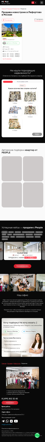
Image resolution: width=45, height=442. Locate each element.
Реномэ (4, 234)
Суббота (9, 234)
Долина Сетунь (29, 234)
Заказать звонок (10, 402)
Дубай (8, 3)
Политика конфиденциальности (10, 428)
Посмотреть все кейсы (22, 266)
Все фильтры (8, 20)
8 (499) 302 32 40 (10, 399)
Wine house (37, 236)
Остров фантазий (37, 234)
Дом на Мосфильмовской (19, 234)
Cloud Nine (5, 232)
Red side (12, 236)
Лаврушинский (39, 232)
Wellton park (5, 239)
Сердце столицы (29, 236)
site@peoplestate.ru (7, 424)
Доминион (11, 232)
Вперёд (37, 134)
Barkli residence (6, 236)
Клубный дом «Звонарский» (28, 232)
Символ (4, 38)
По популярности (38, 20)
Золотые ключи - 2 (20, 236)
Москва (4, 3)
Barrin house (17, 232)
